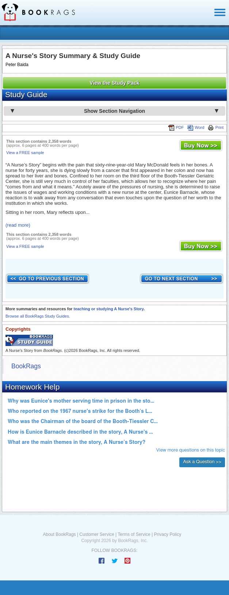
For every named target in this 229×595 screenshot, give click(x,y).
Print (216, 127)
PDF (176, 127)
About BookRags (59, 534)
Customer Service (96, 534)
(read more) (17, 225)
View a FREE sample (25, 152)
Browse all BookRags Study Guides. (37, 316)
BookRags (26, 366)
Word (195, 127)
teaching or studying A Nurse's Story (108, 309)
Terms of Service (134, 534)
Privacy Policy (167, 534)
